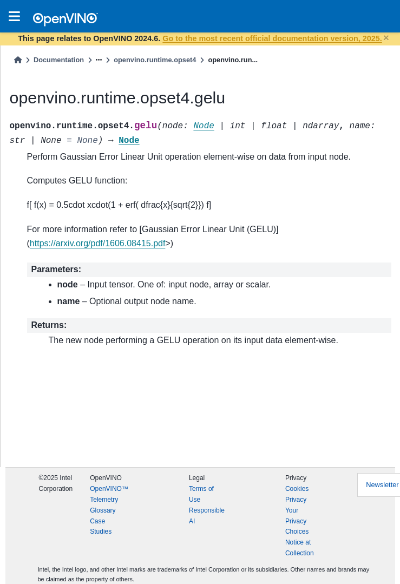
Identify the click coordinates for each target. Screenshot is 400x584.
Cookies (297, 489)
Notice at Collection (299, 548)
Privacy (295, 499)
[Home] (18, 59)
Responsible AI (207, 516)
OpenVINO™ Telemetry (109, 494)
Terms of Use (201, 494)
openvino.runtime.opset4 (155, 60)
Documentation (59, 60)
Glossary (102, 510)
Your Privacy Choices (297, 521)
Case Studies (101, 526)
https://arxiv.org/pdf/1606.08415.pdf (98, 243)
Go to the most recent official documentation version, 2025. (272, 38)
